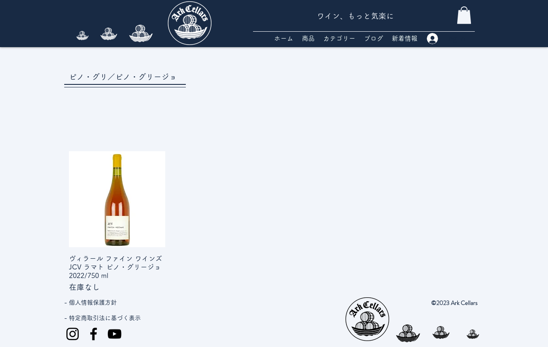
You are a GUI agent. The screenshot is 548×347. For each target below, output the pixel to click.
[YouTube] (114, 334)
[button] (464, 15)
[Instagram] (72, 334)
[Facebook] (93, 334)
